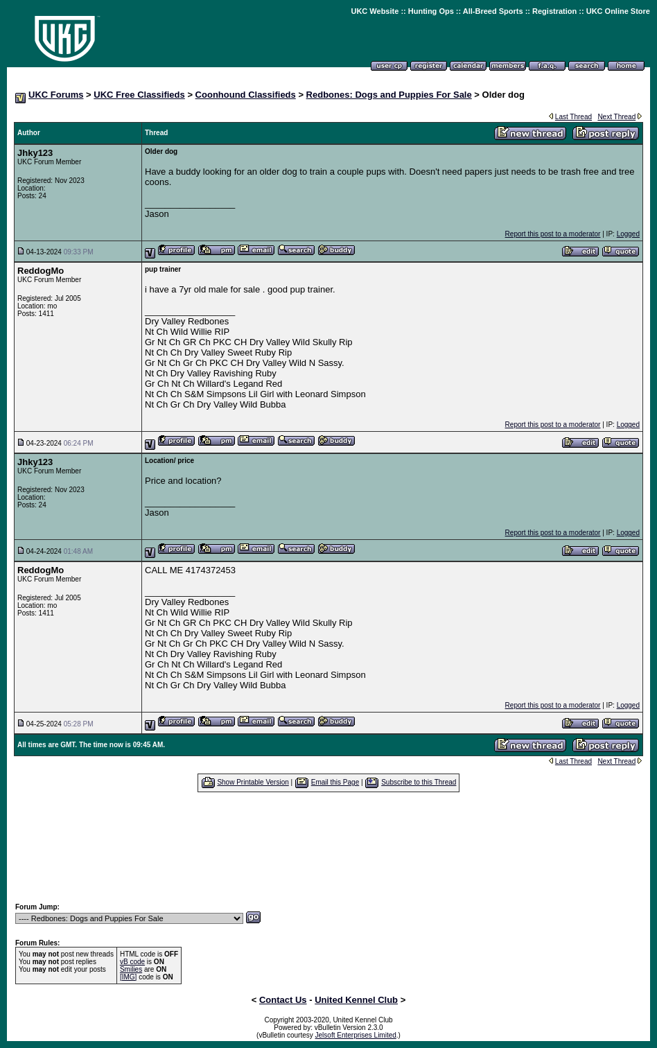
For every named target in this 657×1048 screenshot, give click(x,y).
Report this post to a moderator (553, 234)
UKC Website (374, 11)
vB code (132, 962)
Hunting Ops (431, 11)
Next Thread (616, 117)
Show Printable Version (252, 782)
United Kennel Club (356, 1000)
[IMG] (128, 977)
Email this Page (335, 782)
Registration (554, 11)
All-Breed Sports (493, 11)
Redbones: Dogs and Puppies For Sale (389, 94)
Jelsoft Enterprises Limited (355, 1035)
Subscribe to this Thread (418, 782)
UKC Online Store (618, 11)
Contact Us (283, 1000)
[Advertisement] (328, 847)
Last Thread (573, 117)
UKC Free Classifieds (139, 94)
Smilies (131, 969)
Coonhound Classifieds (245, 94)
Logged (628, 234)
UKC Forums (55, 94)
